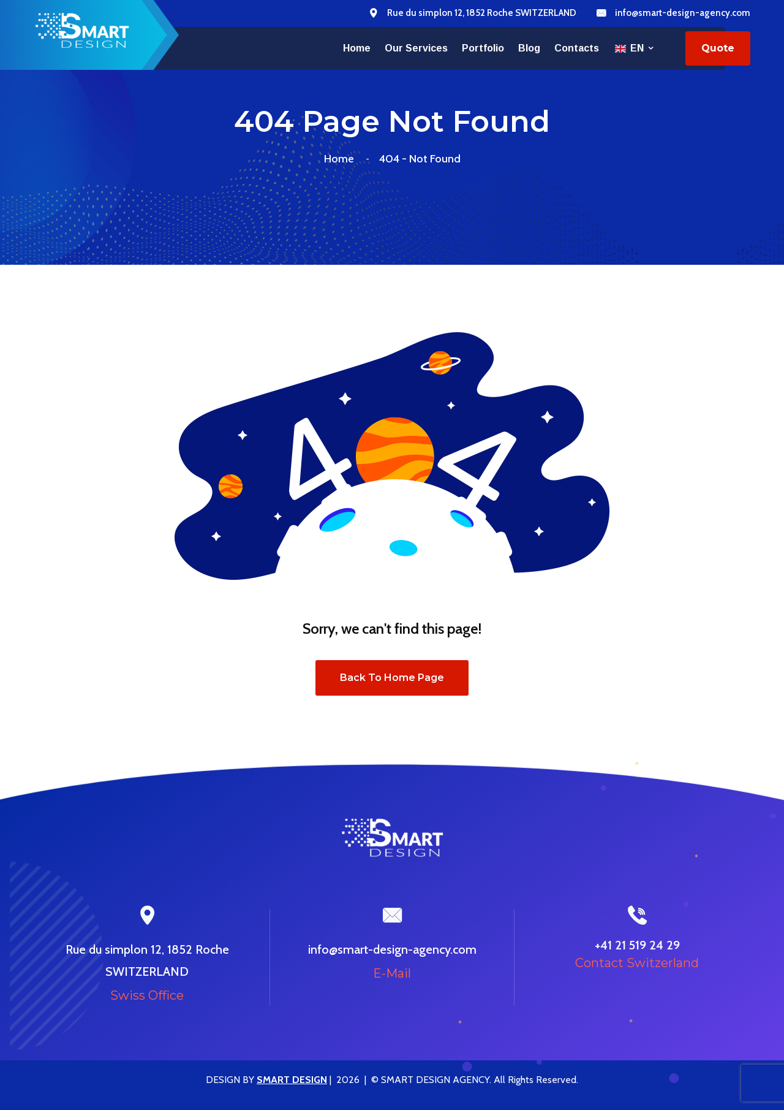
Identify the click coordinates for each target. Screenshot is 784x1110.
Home (357, 48)
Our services (416, 48)
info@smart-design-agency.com (682, 12)
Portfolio (483, 48)
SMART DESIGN (292, 1079)
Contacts (576, 48)
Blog (529, 48)
